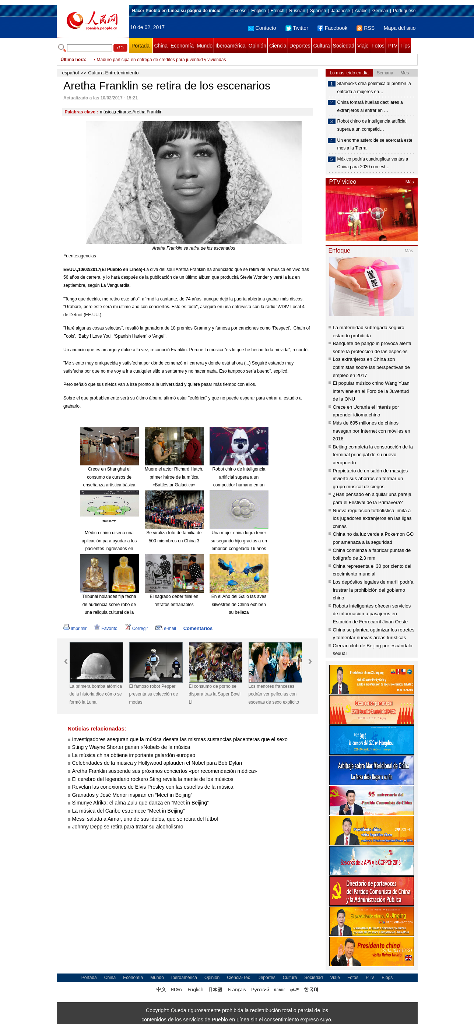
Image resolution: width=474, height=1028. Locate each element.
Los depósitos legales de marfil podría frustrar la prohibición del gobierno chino (373, 590)
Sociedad (343, 46)
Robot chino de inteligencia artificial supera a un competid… (372, 125)
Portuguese (404, 10)
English (258, 10)
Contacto (262, 28)
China (161, 46)
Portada (140, 46)
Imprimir (75, 628)
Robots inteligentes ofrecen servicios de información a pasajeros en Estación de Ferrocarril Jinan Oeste (372, 613)
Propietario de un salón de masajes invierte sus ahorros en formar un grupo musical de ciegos (370, 478)
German (380, 10)
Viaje (363, 46)
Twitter (296, 28)
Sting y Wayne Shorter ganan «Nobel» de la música (131, 747)
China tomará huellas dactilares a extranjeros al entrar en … (370, 106)
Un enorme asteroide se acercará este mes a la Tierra (374, 144)
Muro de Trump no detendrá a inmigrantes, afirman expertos (156, 59)
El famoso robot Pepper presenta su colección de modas (153, 694)
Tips (405, 46)
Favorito (105, 628)
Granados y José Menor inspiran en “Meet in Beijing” (132, 795)
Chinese (238, 10)
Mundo (205, 46)
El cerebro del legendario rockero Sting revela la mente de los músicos (153, 779)
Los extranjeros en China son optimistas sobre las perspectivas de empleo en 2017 (371, 367)
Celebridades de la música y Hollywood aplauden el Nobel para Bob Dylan (157, 763)
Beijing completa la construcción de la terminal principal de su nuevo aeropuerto (373, 454)
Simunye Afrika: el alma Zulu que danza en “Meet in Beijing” (140, 803)
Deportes (299, 46)
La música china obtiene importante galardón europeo (134, 755)
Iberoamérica (230, 46)
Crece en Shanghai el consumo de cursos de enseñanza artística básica (109, 477)
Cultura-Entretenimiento (113, 72)
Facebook (332, 28)
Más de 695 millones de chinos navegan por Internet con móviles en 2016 (371, 430)
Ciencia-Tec (238, 977)
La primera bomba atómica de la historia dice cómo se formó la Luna (96, 694)
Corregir (136, 628)
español (70, 72)
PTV (392, 46)
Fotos (378, 46)
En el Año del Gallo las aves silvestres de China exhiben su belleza (238, 604)
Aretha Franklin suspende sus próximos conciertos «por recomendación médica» (164, 771)
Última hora (73, 59)
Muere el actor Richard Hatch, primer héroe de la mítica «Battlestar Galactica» (174, 477)
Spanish (318, 10)
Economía (182, 46)
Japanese (340, 10)
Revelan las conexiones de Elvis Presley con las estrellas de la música (153, 787)
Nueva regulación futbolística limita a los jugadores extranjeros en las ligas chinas (372, 518)
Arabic (361, 10)
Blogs (387, 977)
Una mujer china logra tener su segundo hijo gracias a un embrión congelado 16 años (239, 540)
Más (409, 181)
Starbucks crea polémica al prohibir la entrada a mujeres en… (374, 87)
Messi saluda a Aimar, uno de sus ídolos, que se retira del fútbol (145, 819)
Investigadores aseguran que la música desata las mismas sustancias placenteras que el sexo (180, 739)
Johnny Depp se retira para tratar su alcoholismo (127, 827)
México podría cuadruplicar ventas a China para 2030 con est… (372, 163)
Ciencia (278, 46)
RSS (366, 28)
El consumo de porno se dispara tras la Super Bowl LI (214, 694)
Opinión (257, 46)
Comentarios (198, 628)
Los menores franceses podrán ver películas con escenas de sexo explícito (274, 694)
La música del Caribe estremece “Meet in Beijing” (128, 811)
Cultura (321, 46)
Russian (297, 10)
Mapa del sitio (399, 28)
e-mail (165, 628)
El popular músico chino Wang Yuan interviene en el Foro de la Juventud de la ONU (371, 391)
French (277, 10)
